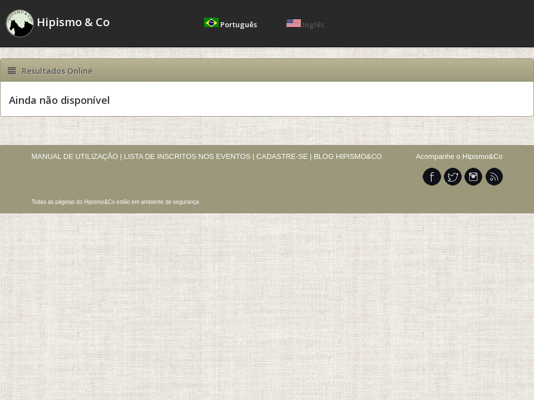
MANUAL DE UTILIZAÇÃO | (77, 156)
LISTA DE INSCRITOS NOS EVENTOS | (189, 156)
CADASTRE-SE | (285, 156)
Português (231, 24)
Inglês (305, 24)
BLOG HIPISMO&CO (348, 156)
